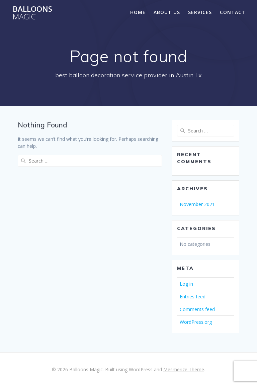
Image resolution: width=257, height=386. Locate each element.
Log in (186, 284)
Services (200, 12)
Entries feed (192, 296)
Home (138, 12)
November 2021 (197, 204)
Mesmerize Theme (183, 369)
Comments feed (197, 309)
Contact (232, 12)
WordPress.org (196, 322)
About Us (167, 12)
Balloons (32, 12)
